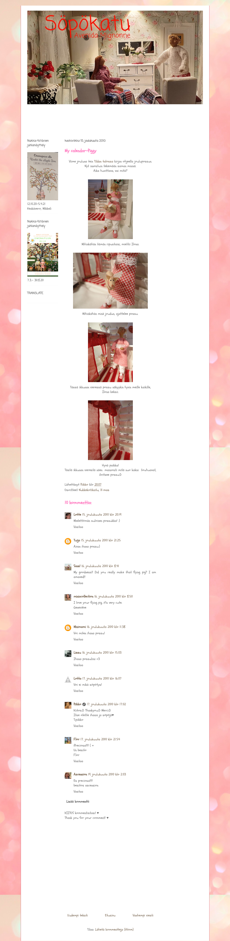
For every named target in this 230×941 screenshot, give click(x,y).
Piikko (77, 704)
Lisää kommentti (77, 801)
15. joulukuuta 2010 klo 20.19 (101, 514)
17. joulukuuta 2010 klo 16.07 (101, 678)
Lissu (77, 652)
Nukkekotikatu (89, 490)
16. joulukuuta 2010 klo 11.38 (106, 627)
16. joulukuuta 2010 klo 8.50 (113, 596)
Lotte (77, 514)
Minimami (80, 627)
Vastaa (78, 527)
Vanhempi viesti (143, 915)
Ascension (80, 774)
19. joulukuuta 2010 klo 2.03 (107, 774)
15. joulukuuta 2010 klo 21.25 (101, 540)
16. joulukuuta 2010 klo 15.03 (101, 652)
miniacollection (83, 596)
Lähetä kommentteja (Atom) (114, 929)
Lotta (77, 678)
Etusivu (110, 915)
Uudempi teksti (77, 915)
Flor (76, 739)
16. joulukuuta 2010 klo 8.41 (100, 566)
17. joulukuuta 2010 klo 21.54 (100, 739)
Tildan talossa (103, 161)
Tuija (77, 540)
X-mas (104, 490)
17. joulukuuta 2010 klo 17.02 (106, 704)
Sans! (77, 566)
